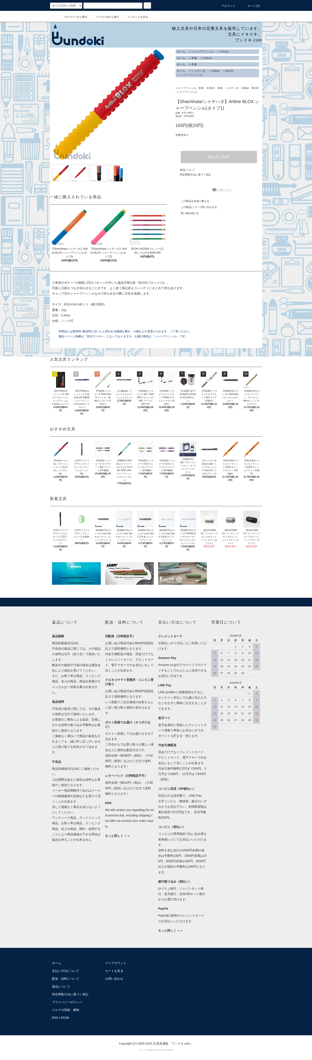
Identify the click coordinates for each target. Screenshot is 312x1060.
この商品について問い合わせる (196, 207)
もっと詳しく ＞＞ (117, 835)
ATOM (65, 1017)
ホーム (181, 51)
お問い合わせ (114, 978)
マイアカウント (115, 963)
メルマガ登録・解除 (65, 1010)
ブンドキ (143, 1050)
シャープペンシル (202, 51)
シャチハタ (198, 70)
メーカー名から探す (105, 16)
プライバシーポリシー (67, 1002)
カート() (251, 5)
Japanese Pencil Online (160, 1050)
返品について (187, 169)
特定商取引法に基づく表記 (195, 174)
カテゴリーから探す (73, 16)
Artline (215, 70)
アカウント (226, 5)
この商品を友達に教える (192, 201)
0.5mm (224, 51)
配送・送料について (65, 978)
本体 (194, 58)
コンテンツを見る (135, 16)
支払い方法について (65, 971)
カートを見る (114, 971)
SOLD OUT (218, 157)
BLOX (229, 70)
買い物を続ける (187, 213)
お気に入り (222, 190)
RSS (55, 1017)
